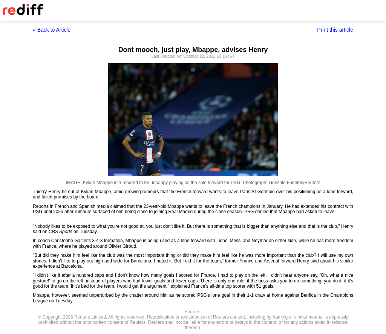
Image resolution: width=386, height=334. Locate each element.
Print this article (335, 30)
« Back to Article (51, 30)
